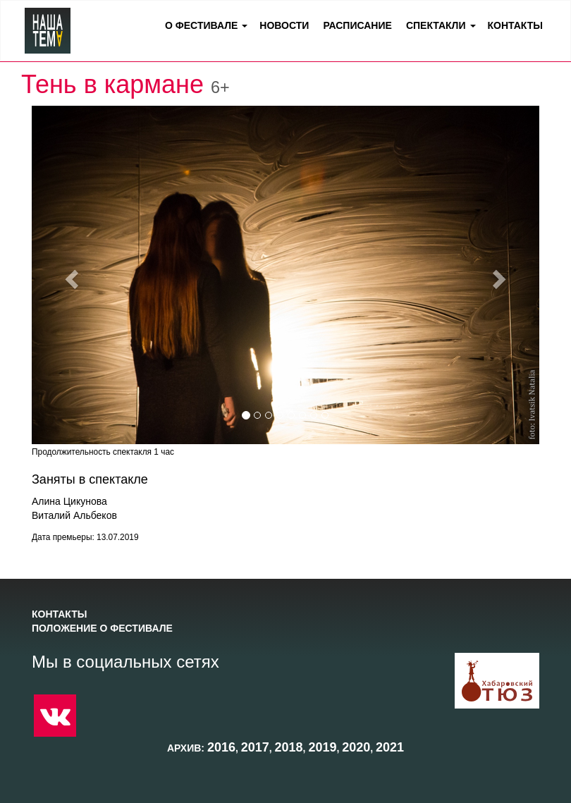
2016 (221, 747)
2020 (356, 747)
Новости (284, 25)
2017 (255, 747)
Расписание (357, 25)
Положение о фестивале (102, 628)
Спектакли (436, 25)
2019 (322, 747)
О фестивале (201, 25)
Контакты (515, 25)
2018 (289, 747)
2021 (390, 747)
